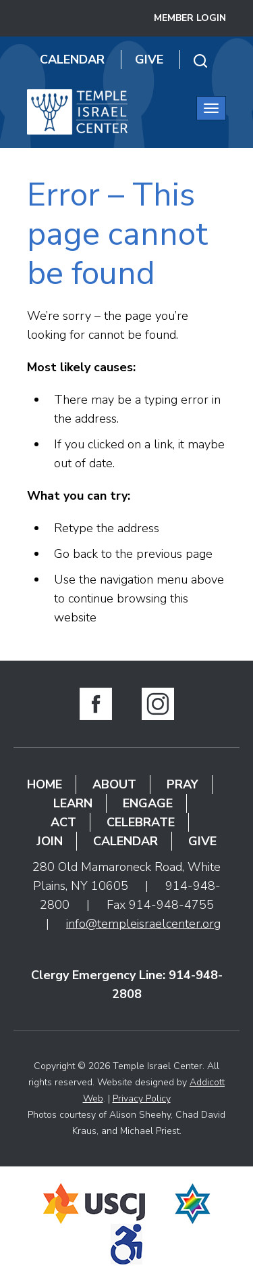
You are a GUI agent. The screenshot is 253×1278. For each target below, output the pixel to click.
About (114, 784)
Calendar (72, 59)
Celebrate (141, 822)
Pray (182, 784)
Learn (72, 803)
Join (49, 841)
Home (44, 784)
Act (63, 822)
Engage (148, 803)
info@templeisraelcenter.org (143, 924)
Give (149, 59)
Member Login (190, 17)
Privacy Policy (142, 1098)
